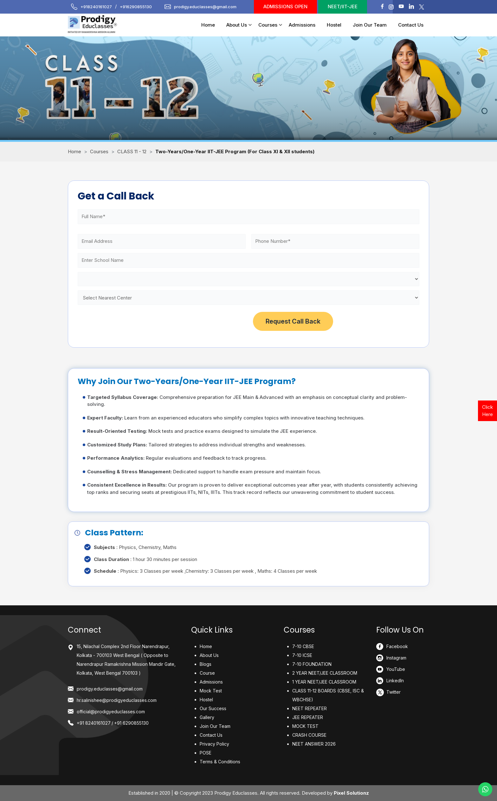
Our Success (213, 708)
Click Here (487, 410)
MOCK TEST (305, 726)
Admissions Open (285, 6)
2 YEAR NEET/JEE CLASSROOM (324, 673)
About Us (236, 25)
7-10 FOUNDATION (312, 664)
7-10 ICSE (302, 655)
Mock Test (211, 690)
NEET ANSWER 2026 (314, 744)
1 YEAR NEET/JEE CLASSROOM (324, 681)
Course (207, 673)
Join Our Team (370, 25)
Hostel (334, 25)
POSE (205, 752)
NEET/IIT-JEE (343, 6)
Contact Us (410, 25)
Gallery (207, 717)
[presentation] (126, 321)
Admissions (302, 25)
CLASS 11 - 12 (131, 151)
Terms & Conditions (220, 761)
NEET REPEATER (309, 708)
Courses (267, 25)
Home (208, 25)
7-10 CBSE (303, 646)
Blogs (205, 664)
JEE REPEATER (307, 717)
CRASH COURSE (309, 735)
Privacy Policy (214, 744)
